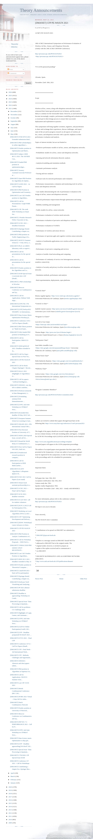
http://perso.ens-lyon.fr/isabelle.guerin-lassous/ (67, 309)
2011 (10, 816)
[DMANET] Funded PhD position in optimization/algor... (18, 164)
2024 (10, 99)
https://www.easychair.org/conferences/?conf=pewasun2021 (65, 423)
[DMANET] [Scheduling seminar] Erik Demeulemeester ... (18, 399)
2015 (10, 803)
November (14, 115)
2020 (10, 787)
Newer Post (39, 579)
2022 (10, 105)
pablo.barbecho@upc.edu (73, 363)
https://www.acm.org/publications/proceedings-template (53, 442)
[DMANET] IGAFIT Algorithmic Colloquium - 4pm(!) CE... (19, 471)
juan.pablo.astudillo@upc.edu (66, 350)
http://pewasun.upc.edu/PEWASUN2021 (48, 54)
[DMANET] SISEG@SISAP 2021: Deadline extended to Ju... (20, 348)
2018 (10, 793)
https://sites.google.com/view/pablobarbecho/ (67, 361)
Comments (12, 73)
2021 (10, 108)
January (13, 783)
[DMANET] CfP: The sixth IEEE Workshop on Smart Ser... (19, 211)
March (13, 776)
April (12, 773)
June (12, 131)
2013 (10, 810)
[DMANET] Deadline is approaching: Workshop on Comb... (20, 595)
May (12, 134)
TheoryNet (14, 44)
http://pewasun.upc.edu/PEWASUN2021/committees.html (54, 395)
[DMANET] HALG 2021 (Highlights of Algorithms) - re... (20, 373)
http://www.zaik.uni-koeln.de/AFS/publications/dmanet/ (54, 561)
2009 (10, 823)
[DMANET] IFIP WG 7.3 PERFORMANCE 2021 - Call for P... (21, 724)
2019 (10, 790)
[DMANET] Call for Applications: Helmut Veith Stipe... (20, 298)
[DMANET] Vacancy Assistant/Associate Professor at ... (20, 172)
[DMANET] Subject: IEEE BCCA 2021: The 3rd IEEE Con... (20, 156)
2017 (10, 797)
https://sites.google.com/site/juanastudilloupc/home (53, 348)
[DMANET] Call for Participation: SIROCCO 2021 (19, 340)
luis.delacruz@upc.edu (72, 327)
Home (61, 579)
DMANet (14, 47)
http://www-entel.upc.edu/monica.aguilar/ (65, 296)
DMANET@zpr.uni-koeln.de (46, 535)
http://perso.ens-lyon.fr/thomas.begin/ (58, 332)
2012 (10, 813)
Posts (10, 69)
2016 (10, 800)
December (14, 111)
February (14, 780)
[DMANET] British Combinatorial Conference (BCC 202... (19, 691)
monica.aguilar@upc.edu (73, 298)
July (12, 128)
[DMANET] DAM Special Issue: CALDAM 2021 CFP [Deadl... (21, 276)
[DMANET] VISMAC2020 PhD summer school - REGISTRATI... (20, 547)
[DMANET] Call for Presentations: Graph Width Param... (20, 203)
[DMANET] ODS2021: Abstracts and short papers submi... (19, 663)
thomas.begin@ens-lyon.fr (72, 335)
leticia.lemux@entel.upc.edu (45, 379)
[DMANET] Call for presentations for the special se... (20, 254)
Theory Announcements (41, 10)
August (13, 124)
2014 (10, 806)
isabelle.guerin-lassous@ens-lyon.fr (67, 311)
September (14, 121)
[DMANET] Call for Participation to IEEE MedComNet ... (18, 463)
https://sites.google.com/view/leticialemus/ (60, 374)
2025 (10, 95)
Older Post (83, 579)
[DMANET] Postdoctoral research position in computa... (18, 455)
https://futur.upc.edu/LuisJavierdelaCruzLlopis (51, 324)
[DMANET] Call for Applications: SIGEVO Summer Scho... (18, 677)
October (13, 118)
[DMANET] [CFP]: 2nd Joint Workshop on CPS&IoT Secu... (19, 407)
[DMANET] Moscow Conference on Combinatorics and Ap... (21, 290)
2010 (10, 819)
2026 (10, 92)
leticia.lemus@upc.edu (72, 377)
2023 (10, 102)
